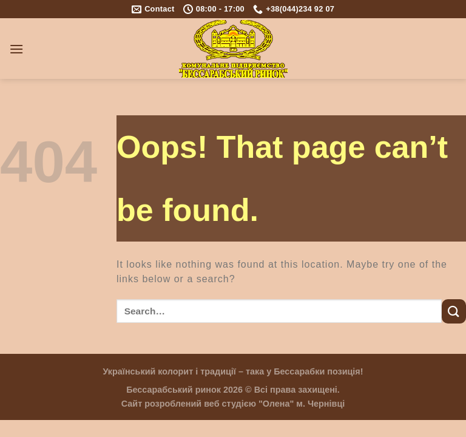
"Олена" (276, 403)
